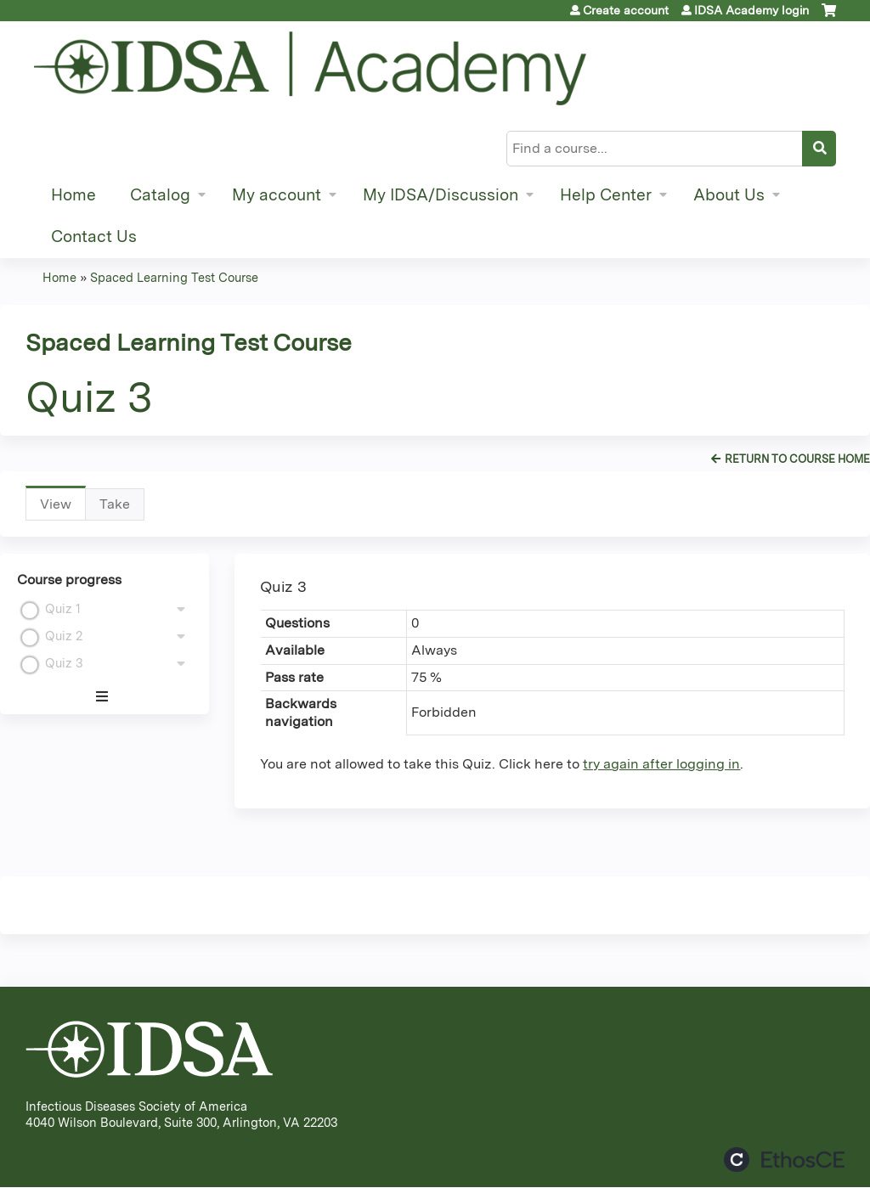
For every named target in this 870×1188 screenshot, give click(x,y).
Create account (626, 10)
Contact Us (94, 236)
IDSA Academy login (751, 10)
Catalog (160, 195)
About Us (729, 195)
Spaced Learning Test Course (174, 277)
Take (114, 504)
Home (73, 195)
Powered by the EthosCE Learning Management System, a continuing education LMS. (784, 1159)
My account (276, 195)
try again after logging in (661, 764)
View (63, 508)
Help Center (606, 195)
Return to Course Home (797, 459)
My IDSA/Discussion (440, 195)
